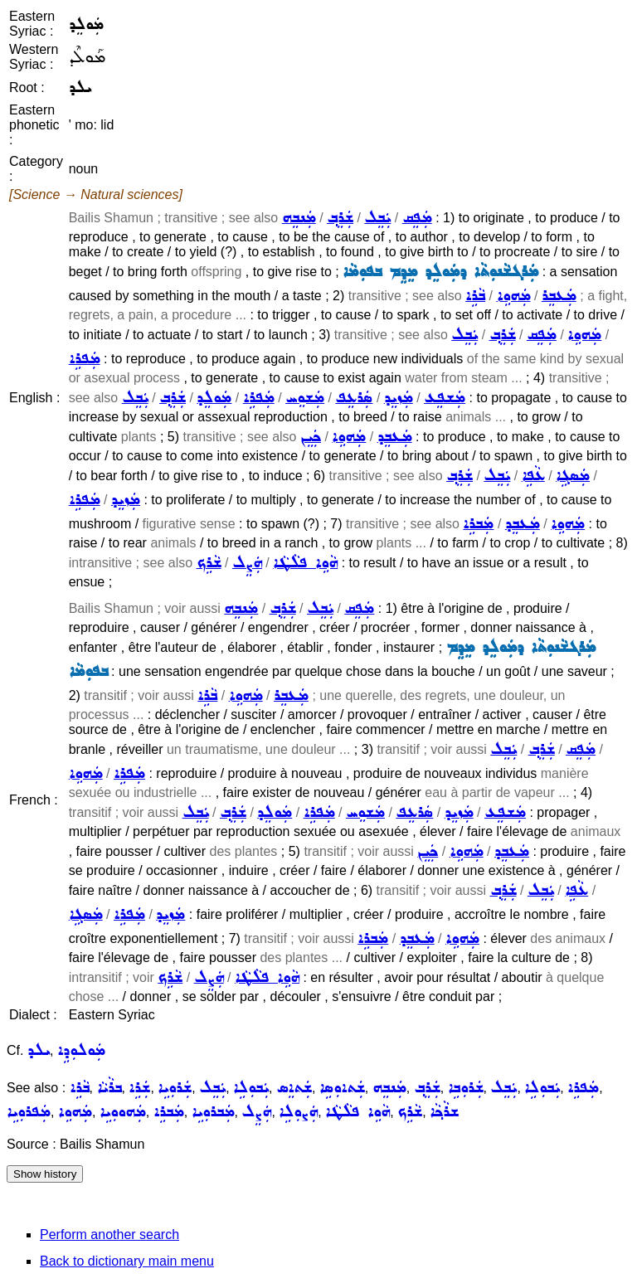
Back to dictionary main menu (127, 1261)
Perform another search (109, 1234)
